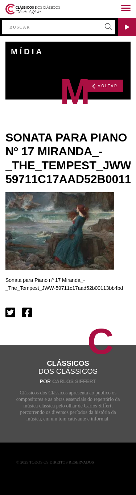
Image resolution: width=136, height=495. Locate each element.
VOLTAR (105, 86)
